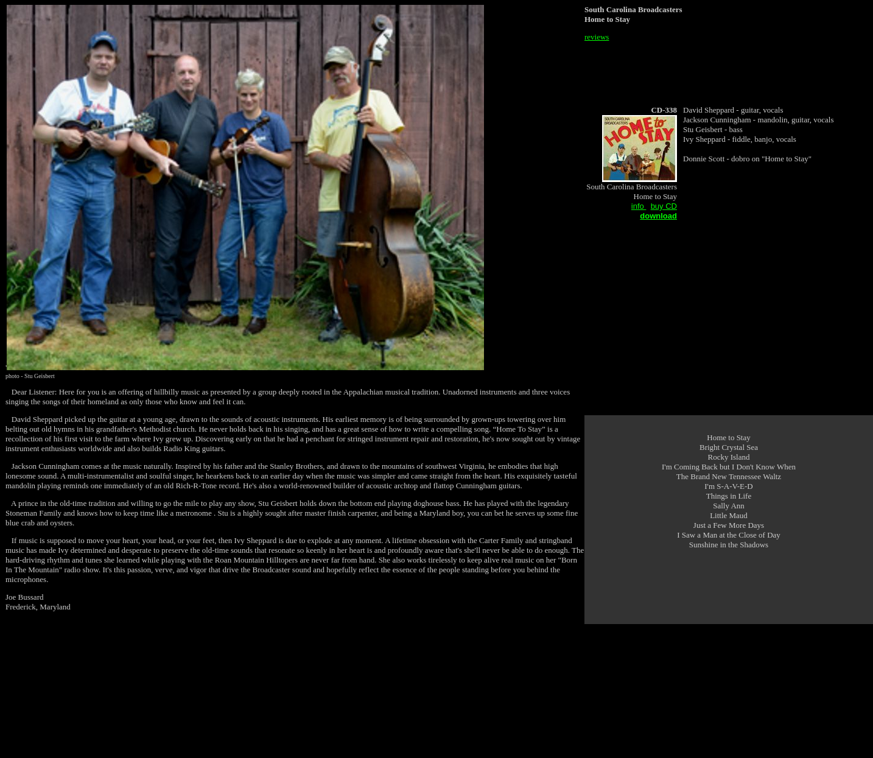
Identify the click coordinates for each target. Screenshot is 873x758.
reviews (596, 36)
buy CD (664, 206)
